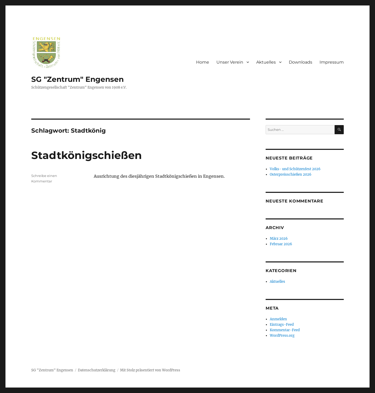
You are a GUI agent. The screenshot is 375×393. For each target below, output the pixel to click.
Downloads (300, 62)
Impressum (332, 62)
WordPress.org (282, 335)
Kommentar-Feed (285, 330)
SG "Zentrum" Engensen (77, 79)
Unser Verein (229, 62)
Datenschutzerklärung (96, 370)
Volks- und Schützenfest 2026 (295, 169)
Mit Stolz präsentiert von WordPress (150, 370)
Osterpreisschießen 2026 (290, 174)
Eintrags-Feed (282, 324)
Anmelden (278, 319)
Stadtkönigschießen (86, 155)
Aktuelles (266, 62)
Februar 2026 (281, 244)
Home (202, 62)
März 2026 (279, 238)
